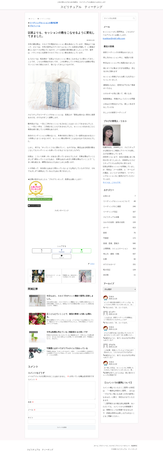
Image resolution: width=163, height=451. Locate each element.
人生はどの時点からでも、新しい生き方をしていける (119, 105)
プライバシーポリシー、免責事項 (125, 444)
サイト (30, 416)
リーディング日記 (34, 205)
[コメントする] (82, 250)
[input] (119, 18)
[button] (134, 18)
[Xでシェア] (41, 250)
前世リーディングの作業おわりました (118, 52)
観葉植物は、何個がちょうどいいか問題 (119, 99)
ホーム (91, 444)
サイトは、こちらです (111, 182)
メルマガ (109, 444)
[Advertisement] (61, 226)
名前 (31, 401)
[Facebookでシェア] (54, 250)
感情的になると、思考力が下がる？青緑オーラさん (119, 86)
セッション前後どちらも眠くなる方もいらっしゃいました (119, 78)
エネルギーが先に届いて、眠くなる (117, 93)
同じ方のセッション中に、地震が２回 (118, 58)
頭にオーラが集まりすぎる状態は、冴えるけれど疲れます (119, 69)
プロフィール (35, 26)
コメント (32, 375)
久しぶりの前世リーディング (114, 113)
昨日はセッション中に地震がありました (119, 63)
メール (31, 409)
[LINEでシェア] (68, 250)
